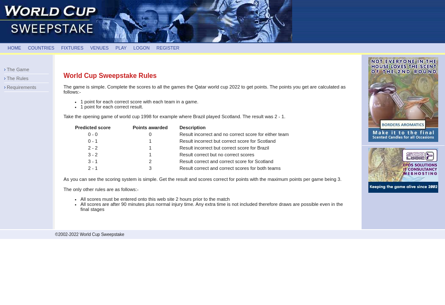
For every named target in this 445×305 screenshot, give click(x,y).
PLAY (121, 47)
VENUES (99, 47)
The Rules (17, 78)
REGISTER (167, 47)
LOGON (141, 47)
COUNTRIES (41, 47)
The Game (18, 69)
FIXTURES (72, 47)
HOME (14, 47)
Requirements (21, 87)
